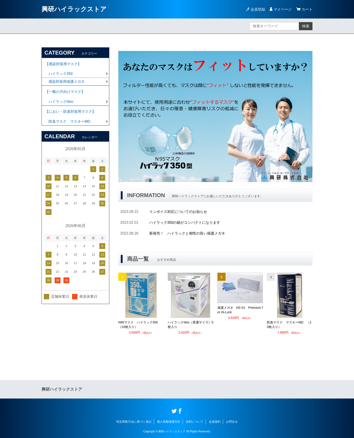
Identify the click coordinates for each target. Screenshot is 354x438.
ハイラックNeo (61, 102)
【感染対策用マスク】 (63, 64)
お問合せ (232, 421)
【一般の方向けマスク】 (65, 92)
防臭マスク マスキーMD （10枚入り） (289, 324)
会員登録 (258, 9)
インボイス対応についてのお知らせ (178, 212)
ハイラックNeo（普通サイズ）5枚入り (190, 324)
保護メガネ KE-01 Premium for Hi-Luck (240, 310)
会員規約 (215, 421)
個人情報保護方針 (168, 421)
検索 (305, 26)
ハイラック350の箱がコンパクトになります (184, 222)
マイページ (283, 9)
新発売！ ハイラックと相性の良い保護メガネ (187, 233)
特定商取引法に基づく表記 (133, 421)
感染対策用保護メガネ (67, 82)
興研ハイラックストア (74, 9)
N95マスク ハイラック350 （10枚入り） (139, 324)
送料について (194, 421)
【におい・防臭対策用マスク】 (70, 112)
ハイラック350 (61, 74)
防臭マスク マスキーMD (69, 122)
